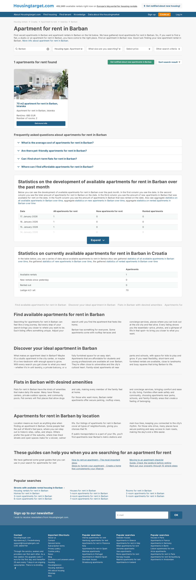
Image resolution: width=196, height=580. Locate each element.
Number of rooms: (26, 118)
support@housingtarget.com (26, 543)
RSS (50, 576)
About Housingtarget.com (27, 14)
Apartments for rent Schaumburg (165, 557)
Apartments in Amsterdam (162, 559)
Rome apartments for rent (127, 554)
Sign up (152, 14)
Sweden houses (123, 537)
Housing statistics (56, 568)
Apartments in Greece (126, 540)
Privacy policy (54, 548)
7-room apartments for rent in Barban (89, 498)
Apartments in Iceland (126, 562)
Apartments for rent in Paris (163, 554)
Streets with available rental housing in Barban (38, 487)
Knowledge (79, 14)
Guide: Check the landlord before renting (150, 463)
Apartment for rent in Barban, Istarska (36, 110)
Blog (50, 557)
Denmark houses (89, 559)
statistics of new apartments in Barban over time (67, 261)
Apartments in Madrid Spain (94, 557)
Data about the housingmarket (104, 14)
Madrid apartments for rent (128, 559)
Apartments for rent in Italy (128, 543)
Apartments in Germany (161, 543)
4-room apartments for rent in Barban (89, 496)
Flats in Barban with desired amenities (140, 304)
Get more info (41, 123)
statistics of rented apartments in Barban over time (132, 261)
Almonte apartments (125, 548)
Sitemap (51, 573)
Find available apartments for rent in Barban (40, 304)
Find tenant (65, 14)
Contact (51, 540)
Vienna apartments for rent (94, 537)
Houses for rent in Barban (83, 490)
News (50, 554)
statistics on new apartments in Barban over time (100, 200)
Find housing (50, 14)
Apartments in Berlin (160, 546)
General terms (54, 543)
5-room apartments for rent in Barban (145, 496)
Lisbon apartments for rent (162, 548)
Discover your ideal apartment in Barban (92, 304)
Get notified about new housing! (163, 6)
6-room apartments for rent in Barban (33, 498)
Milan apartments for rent (127, 546)
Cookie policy (54, 551)
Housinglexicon (54, 565)
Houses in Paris (157, 537)
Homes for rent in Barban (26, 493)
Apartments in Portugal (92, 554)
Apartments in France (160, 540)
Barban (74, 22)
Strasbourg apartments (92, 562)
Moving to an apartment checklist (146, 460)
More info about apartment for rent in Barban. (45, 40)
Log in (179, 14)
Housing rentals (20, 22)
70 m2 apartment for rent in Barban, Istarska (37, 105)
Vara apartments (123, 551)
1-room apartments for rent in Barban (89, 493)
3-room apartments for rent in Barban (33, 496)
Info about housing (56, 570)
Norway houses (123, 557)
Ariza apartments (158, 551)
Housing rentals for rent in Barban (31, 490)
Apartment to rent (49, 22)
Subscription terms (56, 546)
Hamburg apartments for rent (95, 540)
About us (52, 537)
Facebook (15, 568)
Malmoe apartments (91, 551)
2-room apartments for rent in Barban (145, 493)
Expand (96, 240)
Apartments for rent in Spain (94, 548)
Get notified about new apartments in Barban (131, 62)
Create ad (164, 14)
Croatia (34, 22)
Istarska (63, 22)
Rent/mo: (21, 115)
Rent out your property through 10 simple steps (153, 465)
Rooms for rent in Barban (139, 490)
